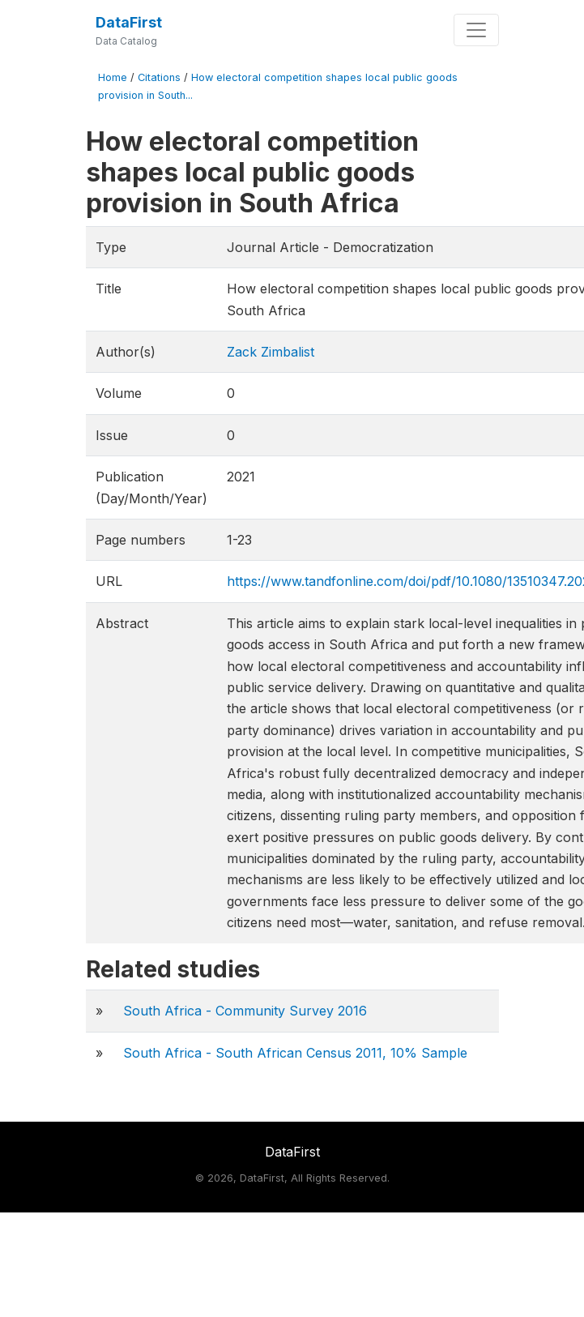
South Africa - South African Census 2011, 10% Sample (295, 1053)
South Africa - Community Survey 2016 (245, 1011)
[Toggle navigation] (476, 30)
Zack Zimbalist (270, 352)
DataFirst (129, 22)
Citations (159, 77)
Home (112, 77)
